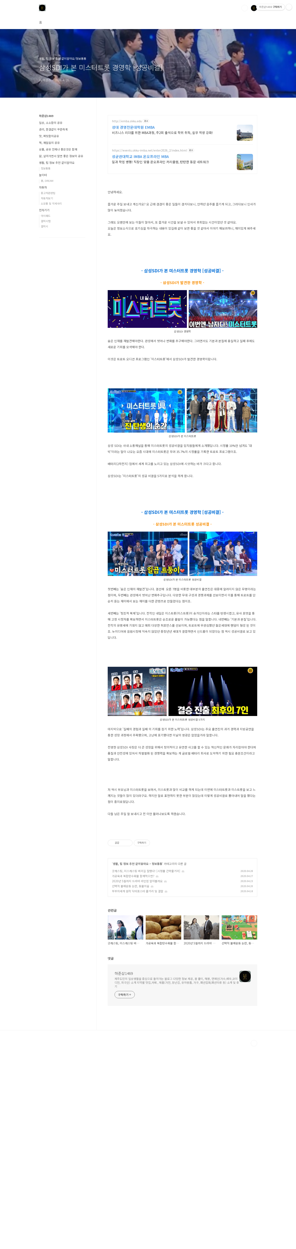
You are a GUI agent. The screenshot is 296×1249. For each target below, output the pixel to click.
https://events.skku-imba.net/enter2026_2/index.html (149, 150)
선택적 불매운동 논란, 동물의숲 (130, 1089)
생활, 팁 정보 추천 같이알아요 (131, 1066)
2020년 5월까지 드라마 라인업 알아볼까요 (137, 1084)
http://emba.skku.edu (127, 121)
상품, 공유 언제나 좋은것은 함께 (58, 149)
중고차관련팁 (48, 193)
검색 (245, 8)
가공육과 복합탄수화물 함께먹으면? (133, 1079)
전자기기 (44, 210)
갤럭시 (44, 226)
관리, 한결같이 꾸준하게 (53, 129)
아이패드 (46, 216)
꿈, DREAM (47, 181)
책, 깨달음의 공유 (49, 143)
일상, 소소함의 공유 (50, 123)
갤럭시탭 (46, 221)
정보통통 (157, 1066)
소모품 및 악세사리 (51, 203)
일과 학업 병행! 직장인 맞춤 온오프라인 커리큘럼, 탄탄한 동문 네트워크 (160, 161)
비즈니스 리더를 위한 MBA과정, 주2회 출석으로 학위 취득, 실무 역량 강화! (162, 132)
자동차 (43, 187)
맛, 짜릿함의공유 (49, 136)
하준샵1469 (124, 1175)
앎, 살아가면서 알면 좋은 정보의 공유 (61, 156)
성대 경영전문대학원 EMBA (133, 127)
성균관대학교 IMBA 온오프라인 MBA (140, 156)
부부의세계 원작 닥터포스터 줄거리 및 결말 (137, 1094)
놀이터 (43, 175)
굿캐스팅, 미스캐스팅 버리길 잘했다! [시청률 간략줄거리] (146, 1073)
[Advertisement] (182, 681)
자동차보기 (47, 198)
